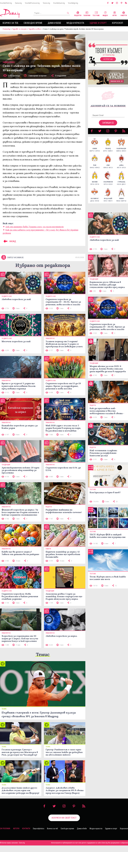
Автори (16, 835)
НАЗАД (9, 244)
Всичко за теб (10, 22)
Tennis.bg (46, 3)
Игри (115, 13)
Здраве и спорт (98, 22)
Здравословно (34, 29)
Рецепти (77, 13)
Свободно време (33, 22)
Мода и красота (75, 22)
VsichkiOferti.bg (6, 3)
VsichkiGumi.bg (59, 3)
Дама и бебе (54, 22)
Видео (105, 13)
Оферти (124, 13)
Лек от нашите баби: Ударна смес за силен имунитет (34, 229)
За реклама (5, 835)
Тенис (42, 661)
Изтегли (108, 62)
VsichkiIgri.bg (73, 3)
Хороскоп (117, 22)
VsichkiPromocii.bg (32, 3)
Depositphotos (38, 835)
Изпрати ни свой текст (64, 824)
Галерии (86, 13)
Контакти (26, 835)
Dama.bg (18, 3)
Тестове (96, 13)
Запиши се (108, 125)
